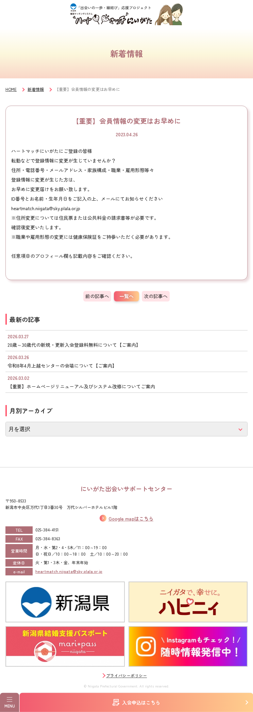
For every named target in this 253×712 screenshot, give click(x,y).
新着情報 (36, 89)
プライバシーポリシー (126, 675)
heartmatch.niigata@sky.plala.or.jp (68, 571)
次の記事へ (156, 296)
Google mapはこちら (130, 518)
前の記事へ (97, 296)
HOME (11, 89)
